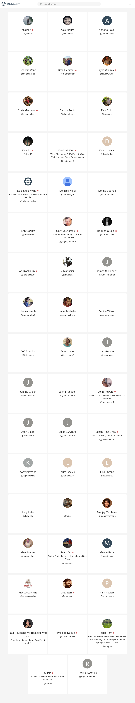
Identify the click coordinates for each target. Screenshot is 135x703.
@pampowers (107, 596)
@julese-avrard (67, 435)
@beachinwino (28, 74)
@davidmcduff (67, 161)
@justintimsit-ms (107, 439)
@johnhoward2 (107, 402)
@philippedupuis (67, 636)
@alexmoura (68, 34)
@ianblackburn (28, 275)
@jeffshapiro (28, 355)
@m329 (67, 516)
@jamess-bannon (107, 275)
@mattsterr (67, 596)
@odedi (28, 34)
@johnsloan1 (28, 435)
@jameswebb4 (28, 315)
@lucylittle (28, 516)
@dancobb (107, 114)
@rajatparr (107, 646)
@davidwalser (107, 154)
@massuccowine (28, 596)
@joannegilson (28, 395)
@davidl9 (28, 154)
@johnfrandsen (67, 395)
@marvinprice (107, 556)
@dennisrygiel (67, 194)
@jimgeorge (107, 355)
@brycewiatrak (107, 74)
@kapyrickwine (28, 476)
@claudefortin (67, 114)
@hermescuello (107, 235)
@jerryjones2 (67, 355)
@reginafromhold (87, 677)
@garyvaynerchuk (67, 241)
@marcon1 (67, 563)
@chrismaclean (28, 114)
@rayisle (48, 684)
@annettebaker (107, 34)
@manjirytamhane (107, 516)
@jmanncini (67, 275)
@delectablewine (28, 201)
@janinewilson (107, 315)
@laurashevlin (67, 476)
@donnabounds (107, 194)
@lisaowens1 (107, 476)
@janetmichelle (67, 315)
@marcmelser (28, 556)
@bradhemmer (68, 74)
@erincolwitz (28, 235)
